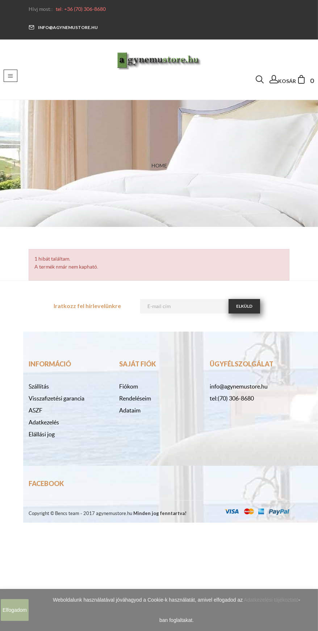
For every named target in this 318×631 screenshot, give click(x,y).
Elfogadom (15, 610)
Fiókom (128, 386)
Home (159, 166)
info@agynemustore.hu (63, 27)
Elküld (244, 306)
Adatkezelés (44, 422)
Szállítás (39, 386)
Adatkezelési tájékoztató (271, 600)
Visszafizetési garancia (56, 398)
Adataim (130, 410)
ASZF (35, 410)
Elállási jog (42, 434)
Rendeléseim (135, 398)
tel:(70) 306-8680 (232, 398)
